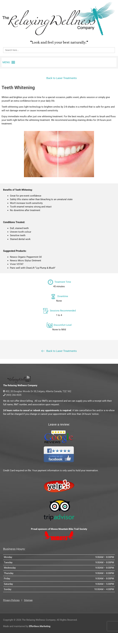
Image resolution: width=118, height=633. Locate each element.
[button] (6, 62)
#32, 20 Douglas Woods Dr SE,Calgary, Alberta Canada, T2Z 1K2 (37, 391)
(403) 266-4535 (12, 395)
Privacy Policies (11, 600)
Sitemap (28, 600)
